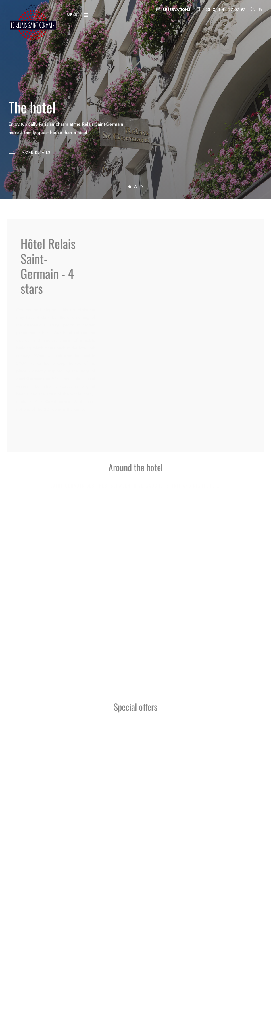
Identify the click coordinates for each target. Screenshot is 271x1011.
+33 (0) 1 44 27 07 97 (224, 9)
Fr (260, 9)
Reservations (176, 9)
